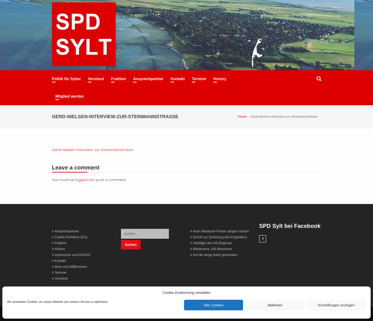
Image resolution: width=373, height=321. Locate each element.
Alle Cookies (213, 305)
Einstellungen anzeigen (336, 305)
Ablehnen (274, 305)
